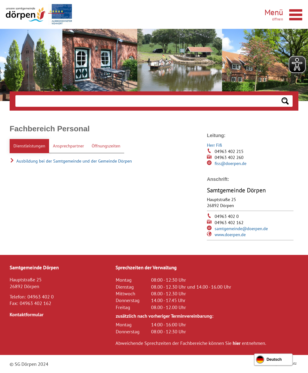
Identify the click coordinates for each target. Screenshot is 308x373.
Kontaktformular (27, 314)
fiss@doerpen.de (230, 163)
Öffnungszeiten (106, 146)
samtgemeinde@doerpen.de (241, 228)
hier (237, 343)
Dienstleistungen (29, 146)
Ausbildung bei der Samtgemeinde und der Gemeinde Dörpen (71, 161)
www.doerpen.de (230, 234)
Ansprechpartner (68, 146)
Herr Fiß (214, 145)
